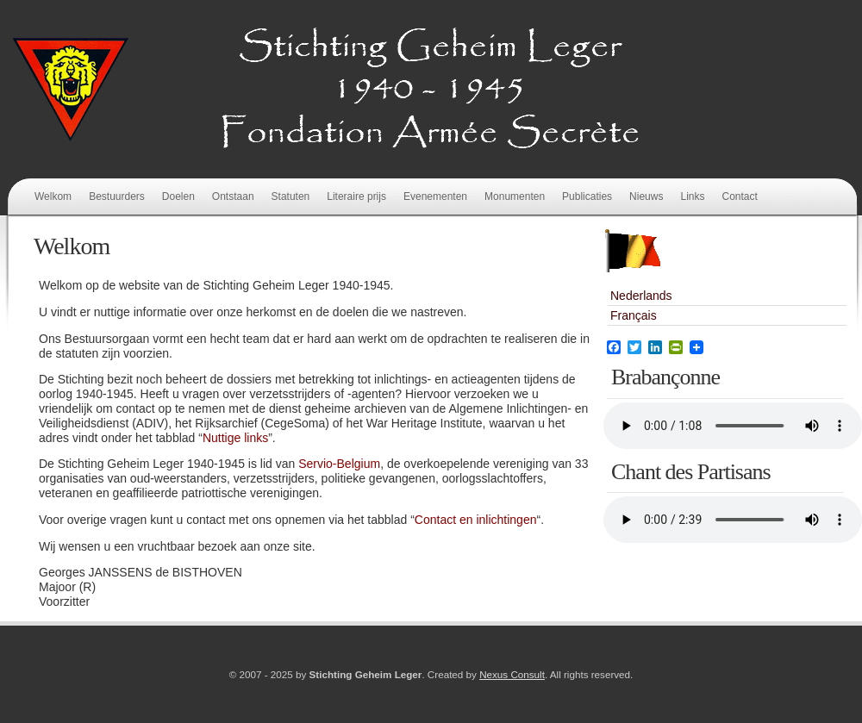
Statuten (291, 196)
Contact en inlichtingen (476, 520)
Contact (739, 196)
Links (692, 196)
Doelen (178, 196)
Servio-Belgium (339, 464)
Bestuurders (117, 196)
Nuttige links (235, 438)
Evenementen (435, 196)
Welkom (53, 196)
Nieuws (646, 196)
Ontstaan (233, 196)
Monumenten (514, 196)
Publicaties (587, 196)
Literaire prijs (356, 196)
